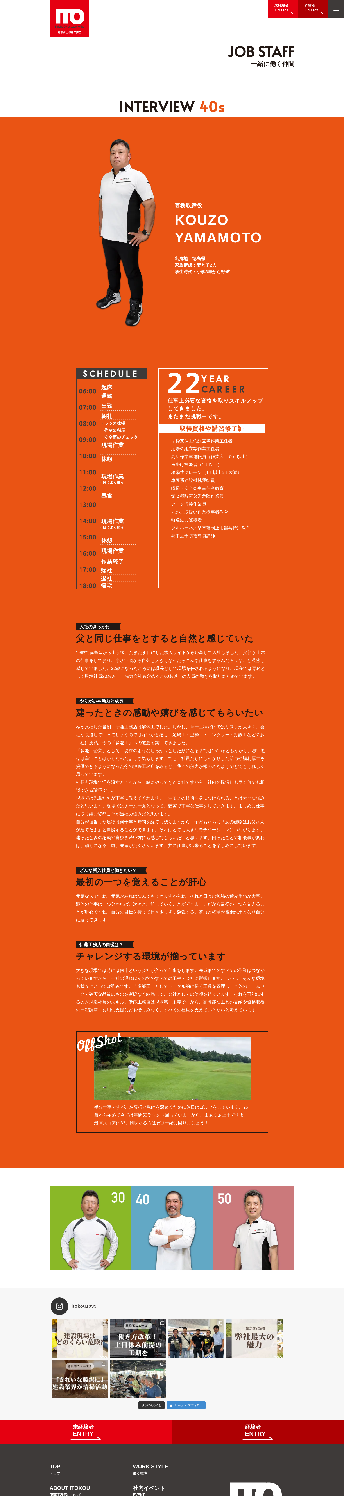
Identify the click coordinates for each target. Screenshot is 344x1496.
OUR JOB (61, 1472)
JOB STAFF (147, 1472)
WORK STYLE (150, 1429)
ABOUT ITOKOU (70, 1450)
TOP (55, 1429)
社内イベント (149, 1450)
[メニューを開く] (336, 9)
